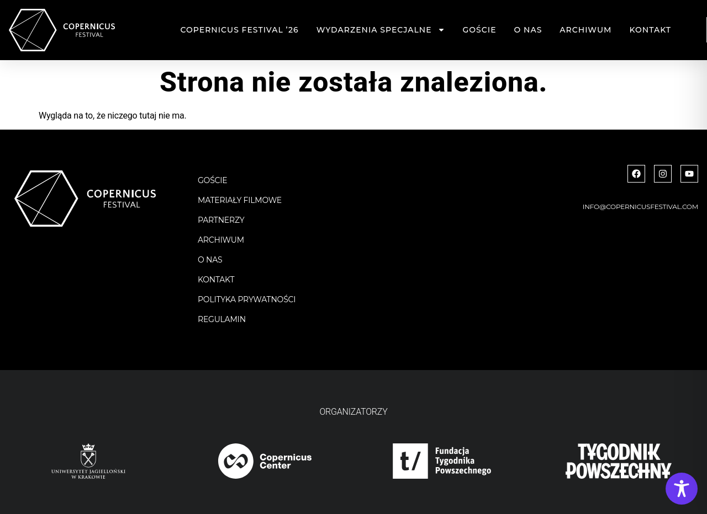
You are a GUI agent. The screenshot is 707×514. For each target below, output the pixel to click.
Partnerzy (221, 220)
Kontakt (650, 30)
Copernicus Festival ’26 (240, 30)
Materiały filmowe (240, 200)
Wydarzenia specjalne (380, 29)
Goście (480, 30)
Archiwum (585, 30)
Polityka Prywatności (247, 299)
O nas (528, 30)
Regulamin (222, 319)
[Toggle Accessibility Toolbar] (681, 489)
